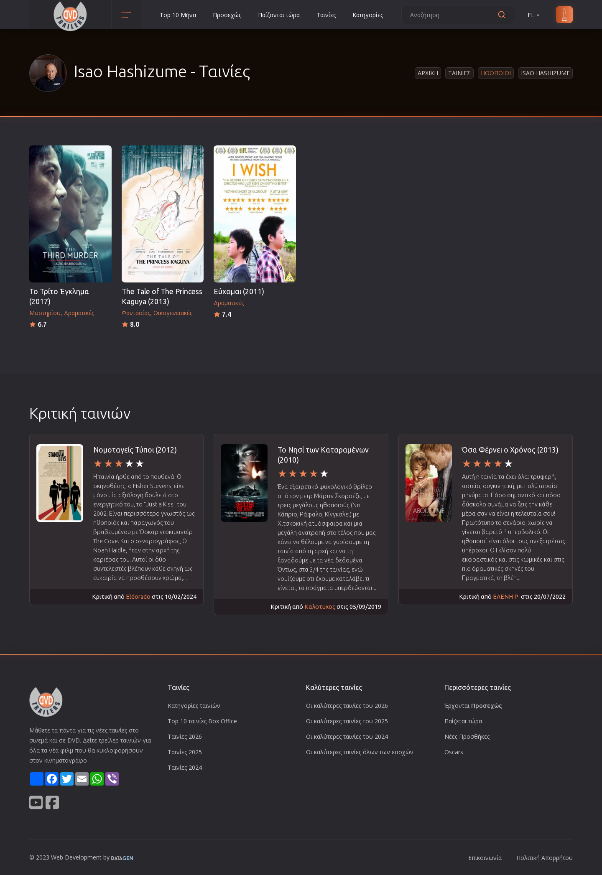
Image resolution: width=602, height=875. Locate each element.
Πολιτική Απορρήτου (544, 858)
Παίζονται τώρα (279, 15)
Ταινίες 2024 (185, 767)
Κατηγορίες (367, 15)
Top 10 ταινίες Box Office (202, 721)
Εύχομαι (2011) (239, 291)
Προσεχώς (227, 15)
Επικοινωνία (485, 858)
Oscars (453, 752)
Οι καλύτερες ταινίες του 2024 (347, 736)
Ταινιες (459, 73)
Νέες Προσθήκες (467, 736)
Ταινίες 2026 (185, 736)
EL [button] (534, 15)
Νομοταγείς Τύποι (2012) (135, 450)
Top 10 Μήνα (178, 15)
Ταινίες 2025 (185, 752)
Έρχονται (473, 706)
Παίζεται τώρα (463, 721)
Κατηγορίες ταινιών (194, 706)
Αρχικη (428, 73)
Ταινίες (326, 15)
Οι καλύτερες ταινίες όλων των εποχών (359, 752)
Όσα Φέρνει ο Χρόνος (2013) (510, 450)
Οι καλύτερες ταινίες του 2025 (347, 721)
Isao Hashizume (545, 73)
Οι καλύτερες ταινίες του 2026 (347, 706)
